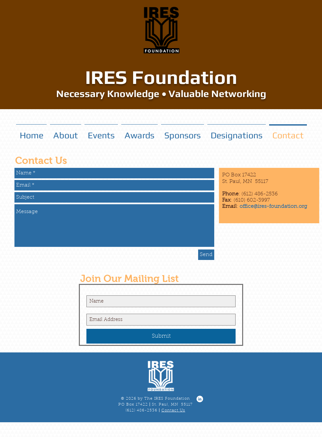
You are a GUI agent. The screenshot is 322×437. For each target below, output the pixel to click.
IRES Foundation (161, 77)
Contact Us (173, 410)
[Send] (206, 254)
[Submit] (161, 336)
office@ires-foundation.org (273, 206)
